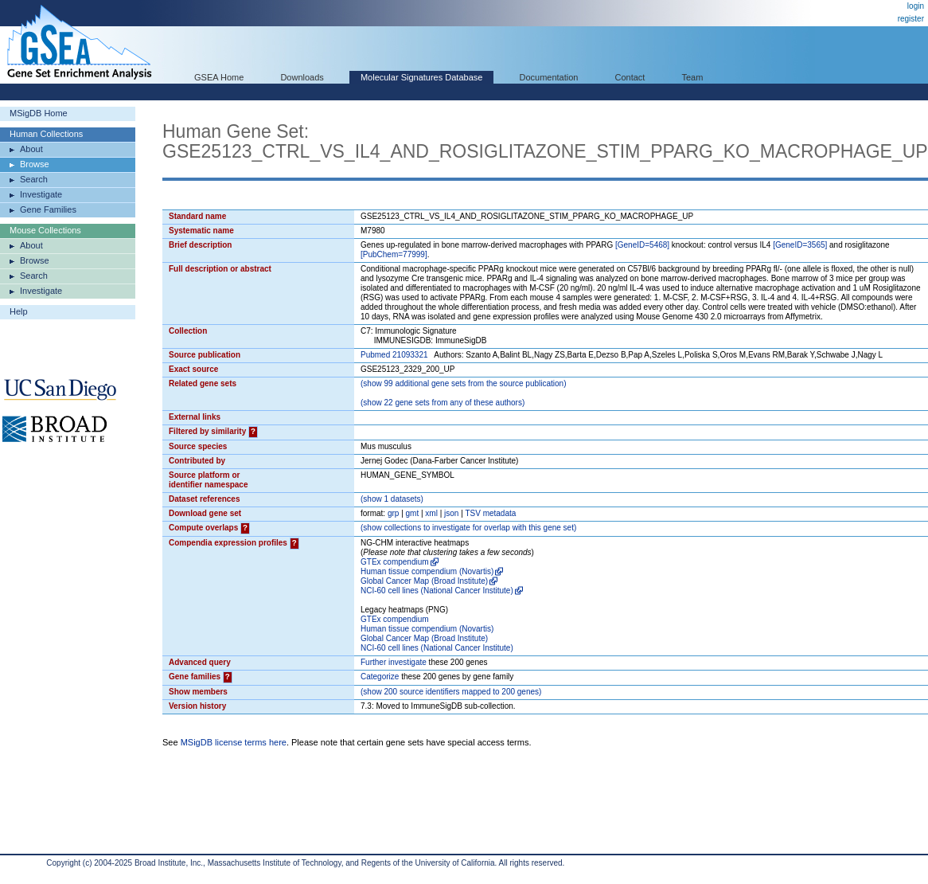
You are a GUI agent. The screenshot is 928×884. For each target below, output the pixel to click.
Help (19, 311)
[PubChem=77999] (394, 254)
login (915, 6)
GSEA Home (219, 77)
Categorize (380, 676)
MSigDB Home (39, 113)
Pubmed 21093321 (394, 354)
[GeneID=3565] (800, 245)
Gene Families (48, 209)
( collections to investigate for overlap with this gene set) (468, 527)
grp (393, 513)
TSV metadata (490, 513)
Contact (630, 77)
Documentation (548, 77)
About (31, 149)
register (911, 18)
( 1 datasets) (392, 499)
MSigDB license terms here (234, 742)
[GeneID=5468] (642, 245)
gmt (412, 513)
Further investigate (394, 662)
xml (431, 513)
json (451, 513)
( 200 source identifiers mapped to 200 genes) (451, 691)
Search (34, 179)
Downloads (301, 77)
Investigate (41, 194)
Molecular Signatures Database (421, 77)
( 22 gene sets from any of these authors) (442, 402)
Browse (34, 164)
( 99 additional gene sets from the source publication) (464, 383)
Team (693, 77)
